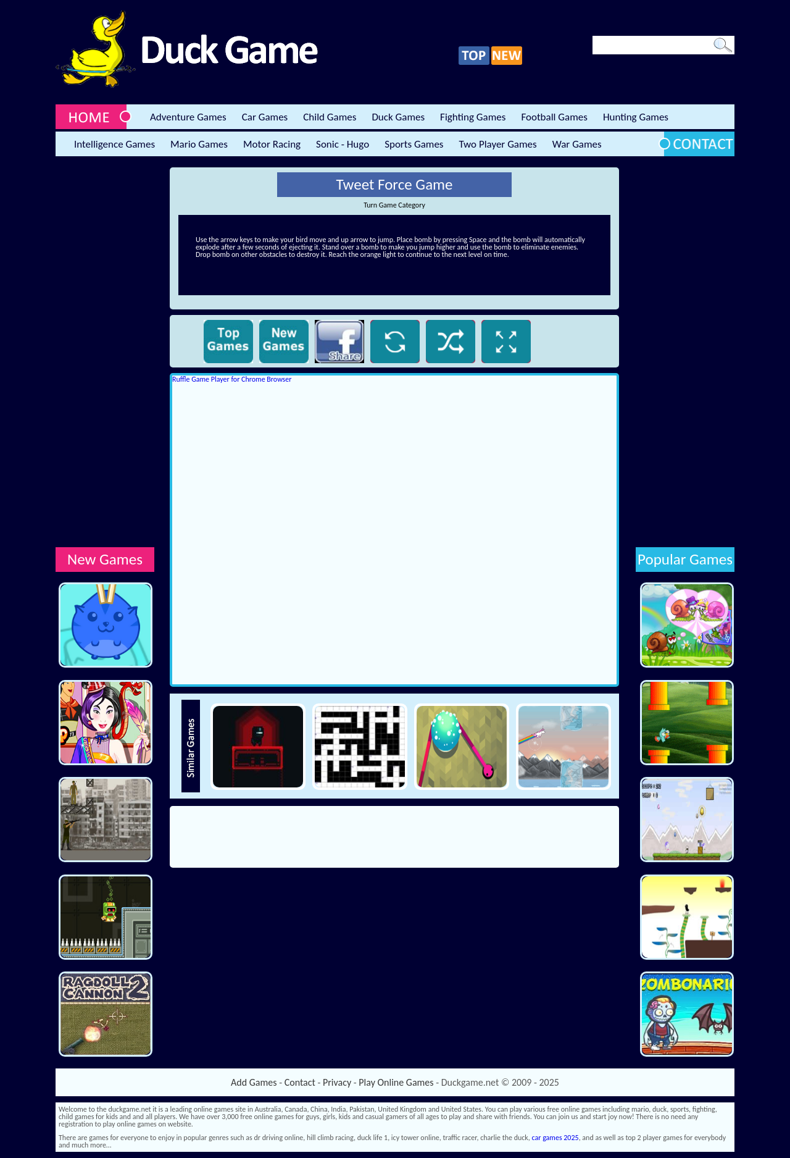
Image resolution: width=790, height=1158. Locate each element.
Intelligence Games (114, 144)
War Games (577, 144)
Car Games (265, 117)
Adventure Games (188, 117)
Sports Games (414, 144)
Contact (300, 1082)
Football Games (554, 117)
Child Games (329, 117)
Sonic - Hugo (342, 144)
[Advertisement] (105, 352)
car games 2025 (555, 1137)
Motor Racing (272, 144)
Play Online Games (396, 1082)
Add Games (253, 1082)
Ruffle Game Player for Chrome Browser (231, 379)
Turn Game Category (394, 205)
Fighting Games (472, 117)
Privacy (337, 1082)
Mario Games (199, 144)
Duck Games (398, 117)
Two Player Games (498, 144)
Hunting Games (635, 117)
